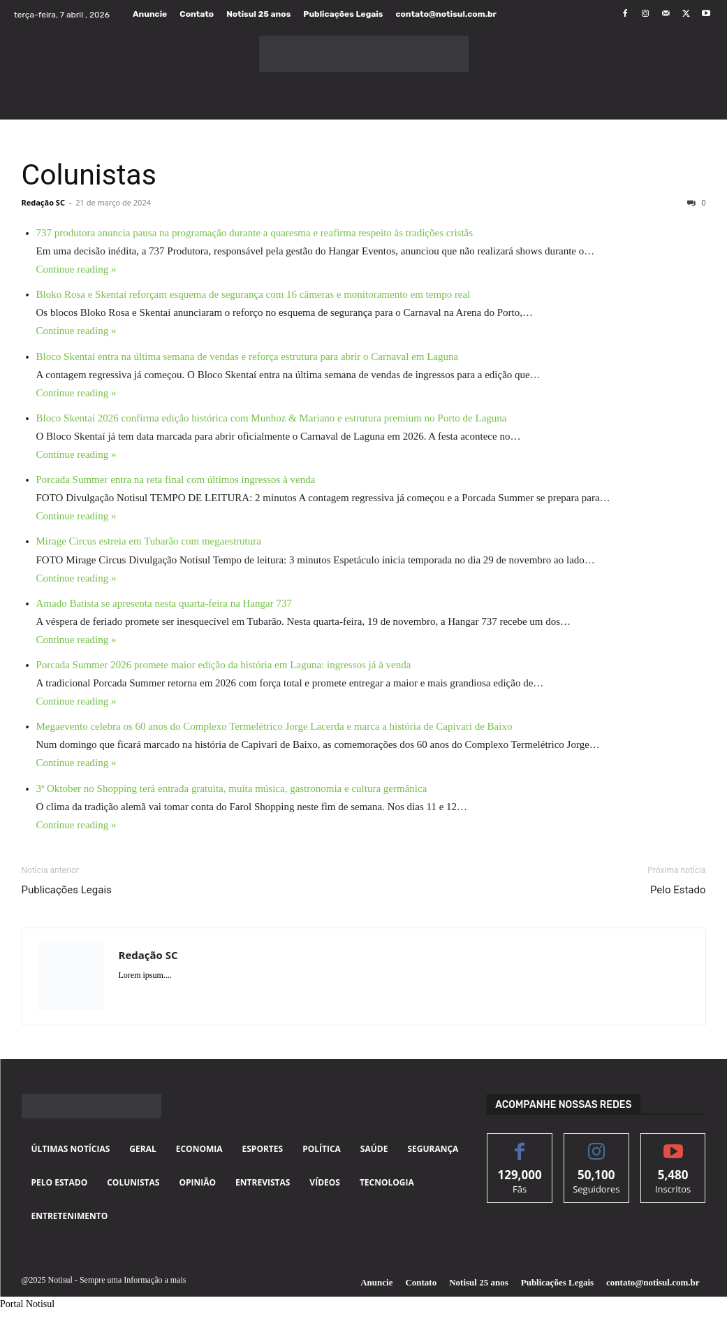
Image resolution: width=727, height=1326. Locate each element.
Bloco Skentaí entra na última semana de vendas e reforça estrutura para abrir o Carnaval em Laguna (247, 356)
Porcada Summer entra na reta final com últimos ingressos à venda (176, 479)
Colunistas (89, 175)
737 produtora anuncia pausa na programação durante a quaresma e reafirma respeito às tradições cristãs (254, 232)
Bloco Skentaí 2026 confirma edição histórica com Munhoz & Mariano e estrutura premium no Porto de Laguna (271, 418)
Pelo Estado (678, 890)
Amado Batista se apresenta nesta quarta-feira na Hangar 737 (164, 603)
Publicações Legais (67, 890)
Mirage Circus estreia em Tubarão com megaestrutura (148, 541)
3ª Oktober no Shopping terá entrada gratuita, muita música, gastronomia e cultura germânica (231, 788)
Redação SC (43, 202)
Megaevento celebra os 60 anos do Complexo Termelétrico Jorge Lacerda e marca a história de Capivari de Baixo (274, 726)
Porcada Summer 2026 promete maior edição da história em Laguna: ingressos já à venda (223, 664)
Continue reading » (76, 269)
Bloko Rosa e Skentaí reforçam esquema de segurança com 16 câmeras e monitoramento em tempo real (253, 294)
